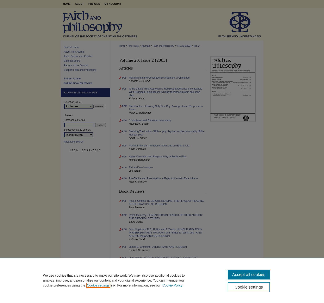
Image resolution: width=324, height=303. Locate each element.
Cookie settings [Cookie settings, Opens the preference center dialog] (249, 287)
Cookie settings (98, 285)
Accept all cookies (248, 274)
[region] (162, 280)
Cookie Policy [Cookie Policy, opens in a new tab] (172, 285)
